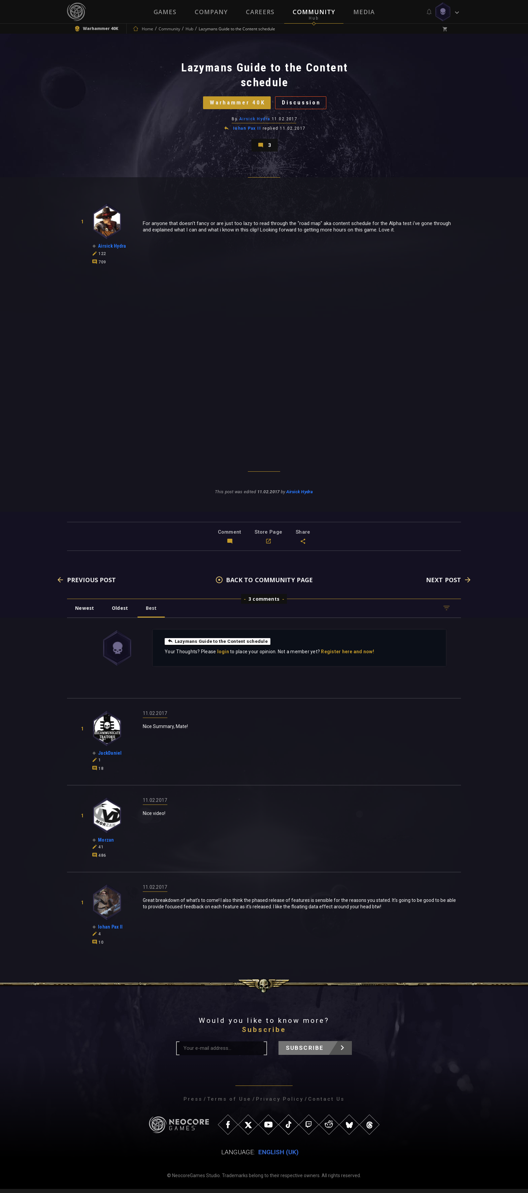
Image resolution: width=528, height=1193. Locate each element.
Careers (260, 12)
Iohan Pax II (247, 130)
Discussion (303, 103)
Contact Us (326, 1103)
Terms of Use (229, 1103)
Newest (85, 612)
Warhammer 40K (236, 103)
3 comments (264, 603)
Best (153, 612)
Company (211, 12)
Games (165, 12)
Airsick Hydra (254, 121)
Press (193, 1103)
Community (314, 12)
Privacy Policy (279, 1103)
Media (364, 12)
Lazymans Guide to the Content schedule (218, 645)
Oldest (121, 612)
